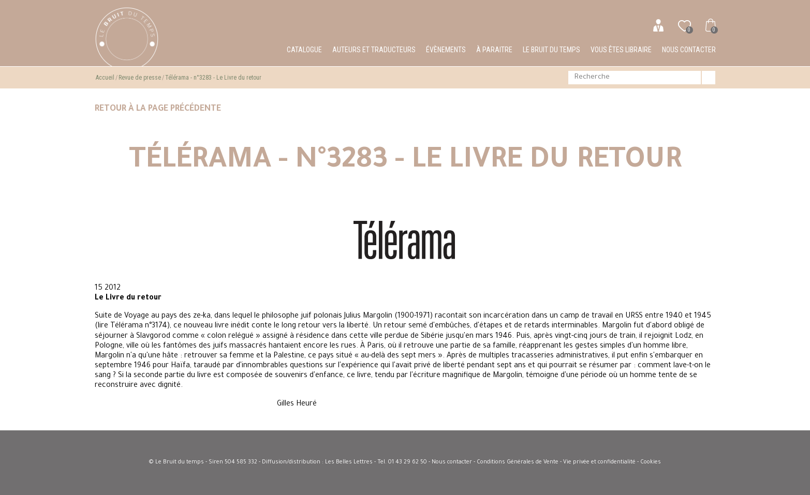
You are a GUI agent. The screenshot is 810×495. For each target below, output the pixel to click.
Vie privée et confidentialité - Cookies (612, 462)
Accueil (105, 77)
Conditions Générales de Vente (517, 462)
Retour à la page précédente (158, 109)
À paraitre (494, 50)
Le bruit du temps (551, 50)
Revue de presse (140, 77)
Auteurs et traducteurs (374, 50)
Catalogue (304, 50)
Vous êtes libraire (621, 50)
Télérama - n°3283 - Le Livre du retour (213, 77)
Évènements (446, 50)
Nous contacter (689, 50)
